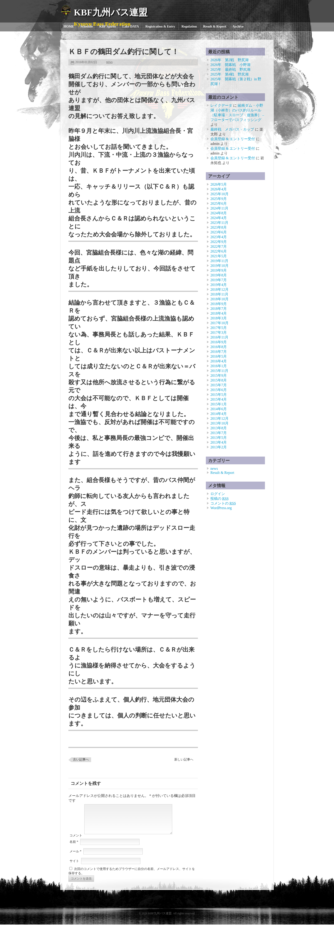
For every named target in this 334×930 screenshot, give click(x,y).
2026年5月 (218, 184)
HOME (69, 26)
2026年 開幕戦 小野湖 (230, 65)
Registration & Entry (160, 26)
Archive (238, 26)
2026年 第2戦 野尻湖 (229, 60)
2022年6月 (218, 251)
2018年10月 (219, 299)
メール (75, 857)
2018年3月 (218, 318)
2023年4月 (218, 237)
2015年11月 (219, 371)
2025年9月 (218, 199)
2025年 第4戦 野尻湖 (229, 74)
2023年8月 (218, 227)
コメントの (223, 503)
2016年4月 (218, 361)
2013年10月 (219, 423)
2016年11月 (219, 337)
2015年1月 (218, 404)
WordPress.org (221, 508)
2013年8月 (218, 428)
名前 (74, 847)
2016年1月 (218, 366)
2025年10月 (219, 194)
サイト (74, 866)
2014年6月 (218, 409)
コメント (76, 841)
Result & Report (214, 26)
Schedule (86, 26)
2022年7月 (218, 246)
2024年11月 (219, 208)
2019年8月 (218, 275)
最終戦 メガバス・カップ (232, 129)
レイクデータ (221, 105)
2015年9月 (218, 375)
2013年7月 (218, 433)
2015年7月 (218, 385)
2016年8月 (218, 347)
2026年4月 (218, 189)
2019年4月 (218, 285)
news (109, 62)
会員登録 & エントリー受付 (232, 139)
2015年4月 (218, 399)
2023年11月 (219, 223)
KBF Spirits (107, 26)
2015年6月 (218, 390)
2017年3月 (218, 332)
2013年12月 (219, 418)
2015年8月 (218, 380)
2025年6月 (218, 203)
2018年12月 (219, 289)
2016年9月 (218, 342)
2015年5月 (218, 395)
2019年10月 (219, 266)
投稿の (219, 498)
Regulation (189, 26)
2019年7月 (218, 280)
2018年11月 (219, 294)
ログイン (217, 494)
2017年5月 (218, 328)
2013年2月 (218, 447)
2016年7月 (218, 352)
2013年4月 (218, 442)
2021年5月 (218, 256)
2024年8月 (218, 213)
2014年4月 (218, 414)
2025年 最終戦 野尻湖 (230, 69)
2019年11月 (219, 261)
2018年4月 (218, 313)
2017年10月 (219, 323)
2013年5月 (218, 438)
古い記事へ (81, 759)
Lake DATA (130, 26)
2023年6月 (218, 232)
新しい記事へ (183, 759)
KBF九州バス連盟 (110, 12)
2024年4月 (218, 218)
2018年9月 (218, 304)
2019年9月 (218, 270)
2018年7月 (218, 309)
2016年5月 (218, 356)
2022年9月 (218, 242)
